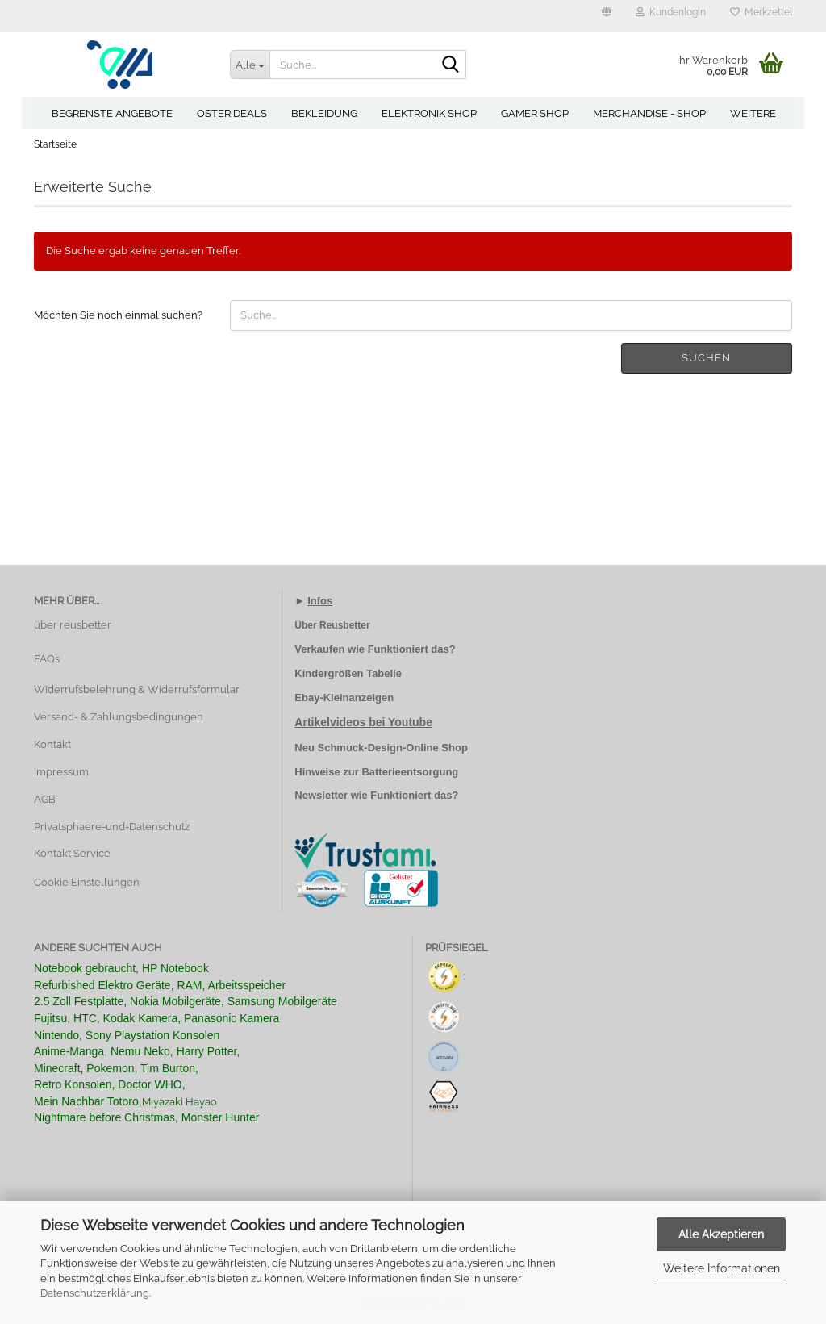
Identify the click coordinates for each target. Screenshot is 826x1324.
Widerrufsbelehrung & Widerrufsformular (137, 689)
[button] (607, 16)
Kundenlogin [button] (671, 12)
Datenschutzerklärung (94, 1293)
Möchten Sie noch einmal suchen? (118, 315)
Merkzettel (761, 12)
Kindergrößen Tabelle (348, 673)
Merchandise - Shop (649, 113)
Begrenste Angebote (112, 113)
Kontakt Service (72, 853)
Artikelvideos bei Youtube (363, 722)
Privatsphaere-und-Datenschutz (112, 827)
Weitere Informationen (721, 1268)
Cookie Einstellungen (87, 882)
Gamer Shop (535, 113)
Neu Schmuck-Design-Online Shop (381, 747)
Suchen (706, 358)
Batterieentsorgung (409, 772)
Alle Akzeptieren (721, 1234)
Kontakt (52, 744)
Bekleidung (324, 113)
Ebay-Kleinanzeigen (344, 697)
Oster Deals (232, 113)
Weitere (753, 113)
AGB (45, 799)
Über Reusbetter (331, 625)
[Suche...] (250, 64)
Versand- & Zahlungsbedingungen (118, 717)
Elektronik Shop (429, 113)
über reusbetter (72, 625)
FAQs (47, 659)
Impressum (61, 772)
